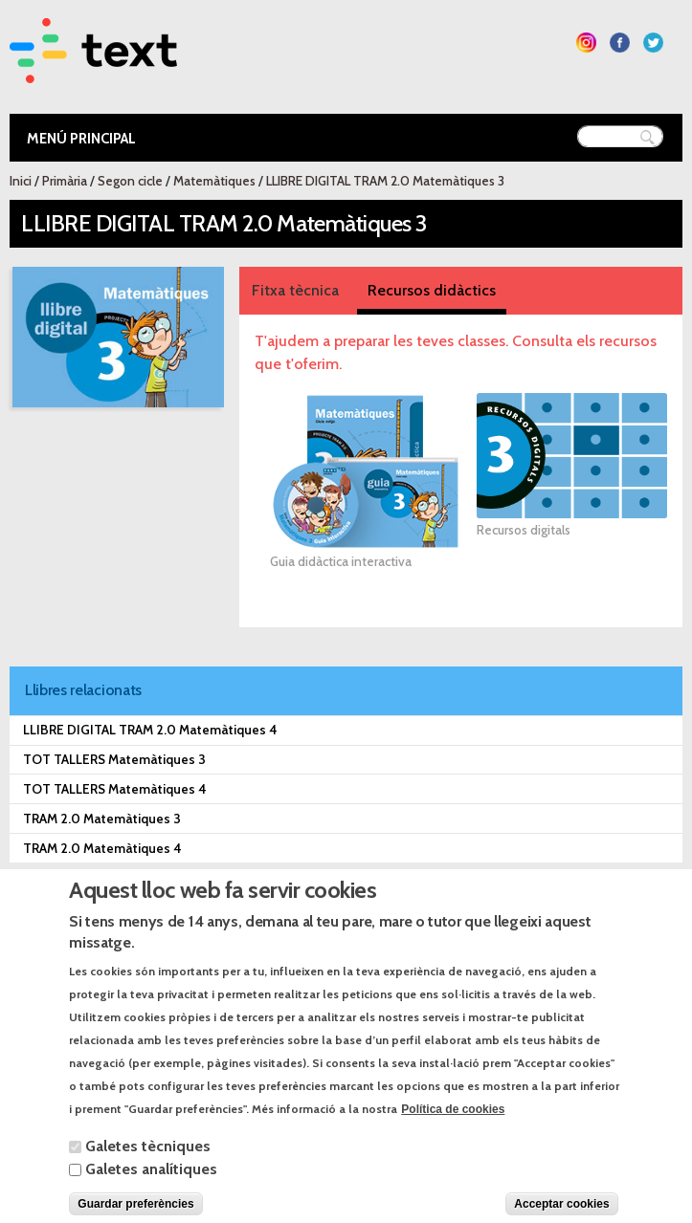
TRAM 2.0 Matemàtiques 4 (102, 848)
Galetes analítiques (151, 1193)
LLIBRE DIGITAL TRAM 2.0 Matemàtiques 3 (385, 180)
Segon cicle (130, 180)
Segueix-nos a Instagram (586, 43)
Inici (21, 180)
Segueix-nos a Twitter (653, 43)
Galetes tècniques (148, 1170)
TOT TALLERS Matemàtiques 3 (114, 759)
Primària (64, 180)
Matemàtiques (214, 180)
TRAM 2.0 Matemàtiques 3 (102, 818)
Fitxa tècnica (295, 290)
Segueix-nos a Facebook (620, 43)
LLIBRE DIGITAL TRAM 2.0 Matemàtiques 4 (150, 729)
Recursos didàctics (432, 290)
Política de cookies (452, 1133)
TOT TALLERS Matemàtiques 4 (115, 789)
